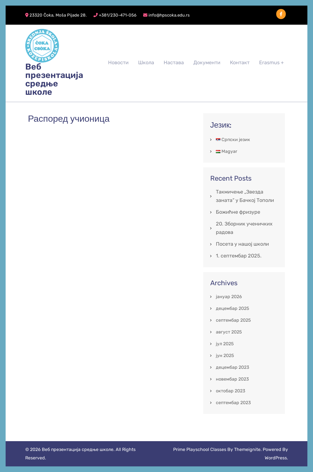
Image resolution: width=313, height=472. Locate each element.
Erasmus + (271, 62)
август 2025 (229, 332)
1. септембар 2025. (239, 256)
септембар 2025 (233, 320)
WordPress (276, 458)
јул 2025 (225, 343)
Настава (174, 62)
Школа (146, 62)
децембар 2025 (232, 308)
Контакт (240, 62)
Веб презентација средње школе (54, 79)
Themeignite (247, 449)
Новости (118, 62)
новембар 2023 (232, 379)
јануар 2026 (229, 296)
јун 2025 (225, 355)
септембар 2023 (233, 402)
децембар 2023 (232, 367)
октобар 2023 (230, 390)
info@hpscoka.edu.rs (166, 15)
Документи (206, 62)
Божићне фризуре (238, 212)
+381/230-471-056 (114, 15)
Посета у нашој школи (242, 244)
